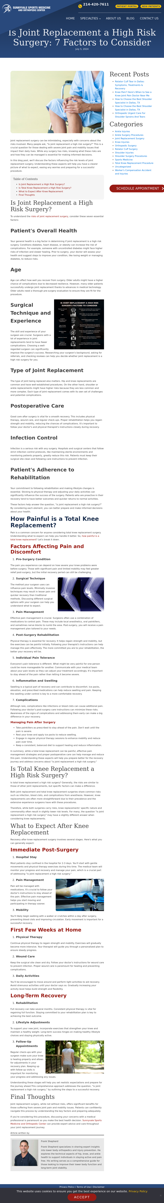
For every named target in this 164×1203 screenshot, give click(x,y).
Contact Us (149, 18)
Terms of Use (84, 1187)
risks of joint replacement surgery (49, 216)
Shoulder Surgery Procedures (131, 156)
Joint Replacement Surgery (129, 138)
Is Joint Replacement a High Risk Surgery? (42, 184)
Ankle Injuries (122, 131)
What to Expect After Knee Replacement (41, 191)
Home (70, 18)
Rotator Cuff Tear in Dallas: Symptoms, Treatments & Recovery (129, 85)
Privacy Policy (66, 1187)
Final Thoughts (27, 195)
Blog (130, 18)
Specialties (89, 18)
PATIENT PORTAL (127, 6)
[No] (160, 1195)
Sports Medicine (124, 159)
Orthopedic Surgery (126, 145)
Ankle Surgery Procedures (129, 135)
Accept (82, 1197)
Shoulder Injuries (124, 152)
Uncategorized (123, 166)
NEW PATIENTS (151, 6)
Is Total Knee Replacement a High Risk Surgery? (45, 188)
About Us (113, 18)
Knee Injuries (122, 142)
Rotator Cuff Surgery (126, 149)
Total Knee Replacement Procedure (134, 163)
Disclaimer (99, 1187)
